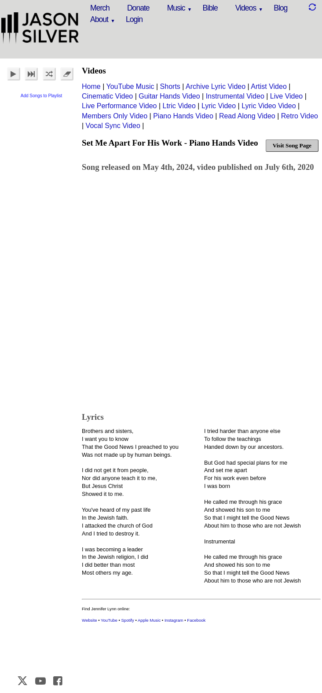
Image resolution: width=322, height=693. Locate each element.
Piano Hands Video (183, 116)
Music (176, 8)
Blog (280, 8)
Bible (210, 8)
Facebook (196, 620)
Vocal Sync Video (113, 125)
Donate (138, 8)
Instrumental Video (235, 96)
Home (91, 86)
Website (89, 620)
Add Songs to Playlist (41, 95)
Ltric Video (179, 106)
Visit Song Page (292, 145)
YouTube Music (130, 86)
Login (134, 19)
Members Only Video (114, 116)
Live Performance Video (119, 106)
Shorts (170, 86)
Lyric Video (218, 106)
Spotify (127, 620)
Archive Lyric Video (215, 86)
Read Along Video (247, 116)
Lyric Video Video (269, 106)
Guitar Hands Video (169, 96)
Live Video (286, 96)
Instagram (174, 620)
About (99, 19)
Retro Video (299, 116)
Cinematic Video (107, 96)
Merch (100, 8)
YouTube (109, 620)
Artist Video (269, 86)
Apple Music (149, 620)
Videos (245, 8)
